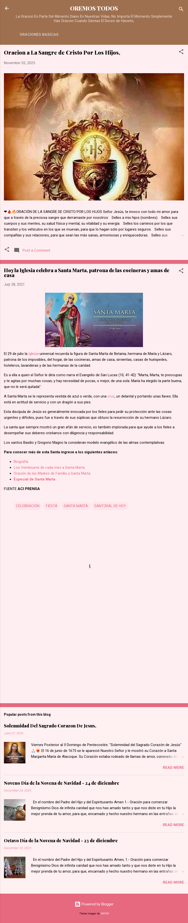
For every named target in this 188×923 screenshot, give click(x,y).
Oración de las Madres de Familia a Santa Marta (52, 473)
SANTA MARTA (76, 506)
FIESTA (51, 506)
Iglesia (33, 353)
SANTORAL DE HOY (110, 506)
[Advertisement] (94, 661)
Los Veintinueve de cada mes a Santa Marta (49, 467)
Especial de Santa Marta (34, 479)
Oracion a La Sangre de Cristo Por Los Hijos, (62, 52)
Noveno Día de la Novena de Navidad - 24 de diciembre (61, 783)
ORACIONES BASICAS (39, 34)
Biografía (21, 461)
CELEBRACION (27, 506)
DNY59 (105, 913)
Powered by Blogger (94, 904)
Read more (173, 767)
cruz (111, 396)
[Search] (181, 9)
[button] (181, 52)
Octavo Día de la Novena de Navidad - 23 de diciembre (61, 840)
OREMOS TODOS (94, 8)
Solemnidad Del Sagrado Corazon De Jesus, (50, 726)
